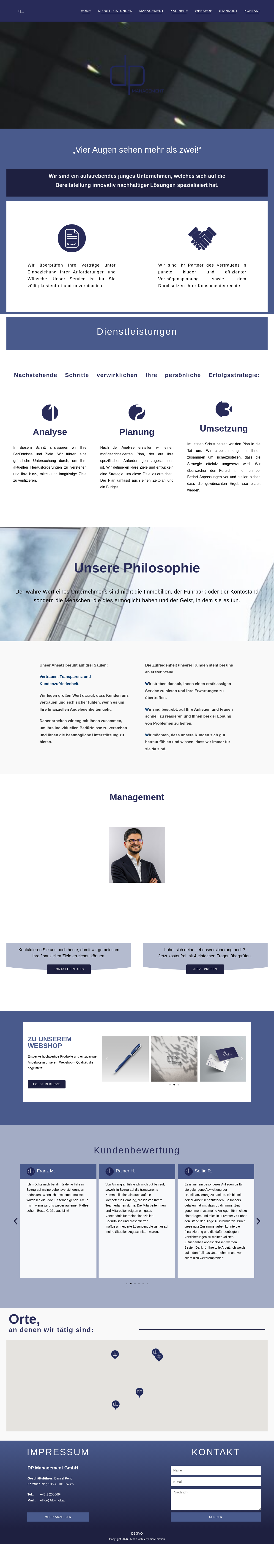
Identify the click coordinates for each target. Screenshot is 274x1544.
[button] (106, 1064)
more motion (157, 1539)
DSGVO (137, 1533)
